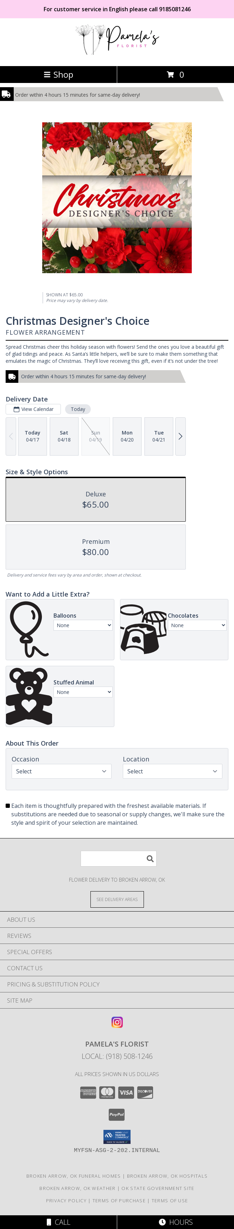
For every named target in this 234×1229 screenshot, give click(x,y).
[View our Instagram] (117, 1026)
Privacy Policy (66, 1200)
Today (78, 409)
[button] (117, 1137)
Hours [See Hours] (176, 1222)
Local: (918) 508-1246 (117, 1056)
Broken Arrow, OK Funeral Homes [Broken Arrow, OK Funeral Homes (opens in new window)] (73, 1176)
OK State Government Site (157, 1188)
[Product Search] (119, 859)
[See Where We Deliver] (117, 899)
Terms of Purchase (119, 1200)
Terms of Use (170, 1200)
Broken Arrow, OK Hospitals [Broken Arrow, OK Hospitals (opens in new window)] (167, 1176)
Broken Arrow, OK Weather (77, 1188)
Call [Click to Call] (58, 1222)
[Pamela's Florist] (117, 55)
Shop (58, 74)
